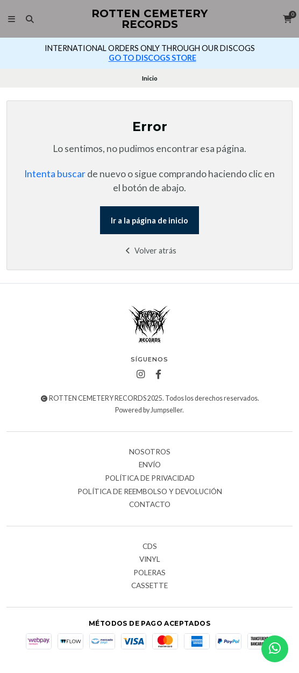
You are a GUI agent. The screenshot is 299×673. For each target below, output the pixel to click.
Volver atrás (149, 250)
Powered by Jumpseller (148, 410)
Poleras (149, 573)
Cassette (149, 586)
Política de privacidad (150, 478)
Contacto (149, 505)
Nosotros (149, 452)
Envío (150, 465)
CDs (150, 547)
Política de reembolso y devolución (149, 492)
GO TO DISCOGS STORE (152, 57)
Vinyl (149, 559)
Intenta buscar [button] (55, 173)
